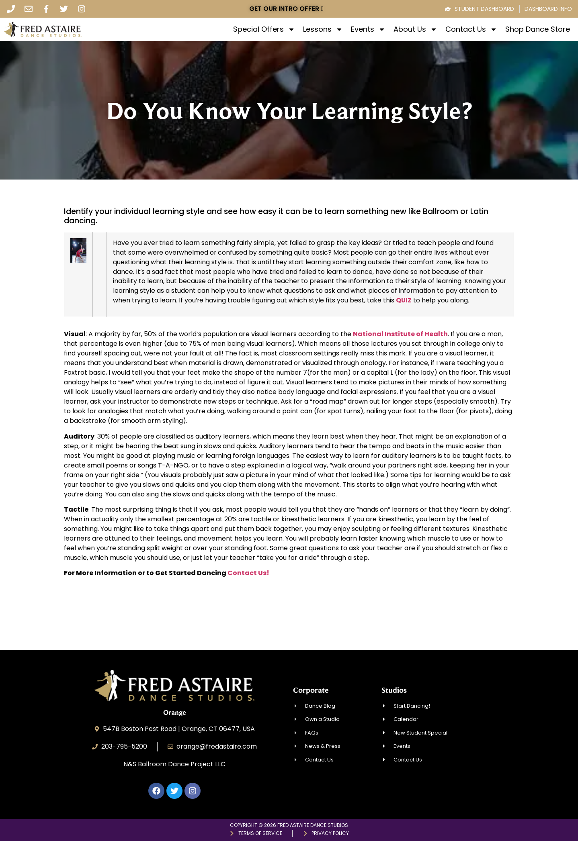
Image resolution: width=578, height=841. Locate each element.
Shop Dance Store (537, 29)
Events (368, 29)
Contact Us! (248, 573)
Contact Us (471, 29)
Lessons (323, 29)
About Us (415, 29)
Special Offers (264, 29)
